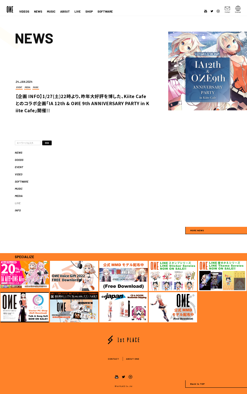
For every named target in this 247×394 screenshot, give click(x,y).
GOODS (19, 160)
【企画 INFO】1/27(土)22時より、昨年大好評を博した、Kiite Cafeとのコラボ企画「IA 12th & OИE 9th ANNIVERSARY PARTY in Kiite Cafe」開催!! (82, 103)
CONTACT (113, 358)
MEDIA (27, 87)
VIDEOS (24, 11)
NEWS (38, 11)
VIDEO (18, 174)
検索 (47, 143)
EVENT (19, 87)
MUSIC (51, 11)
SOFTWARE (105, 11)
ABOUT (65, 11)
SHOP (89, 11)
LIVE (78, 11)
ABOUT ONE (132, 358)
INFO (18, 210)
